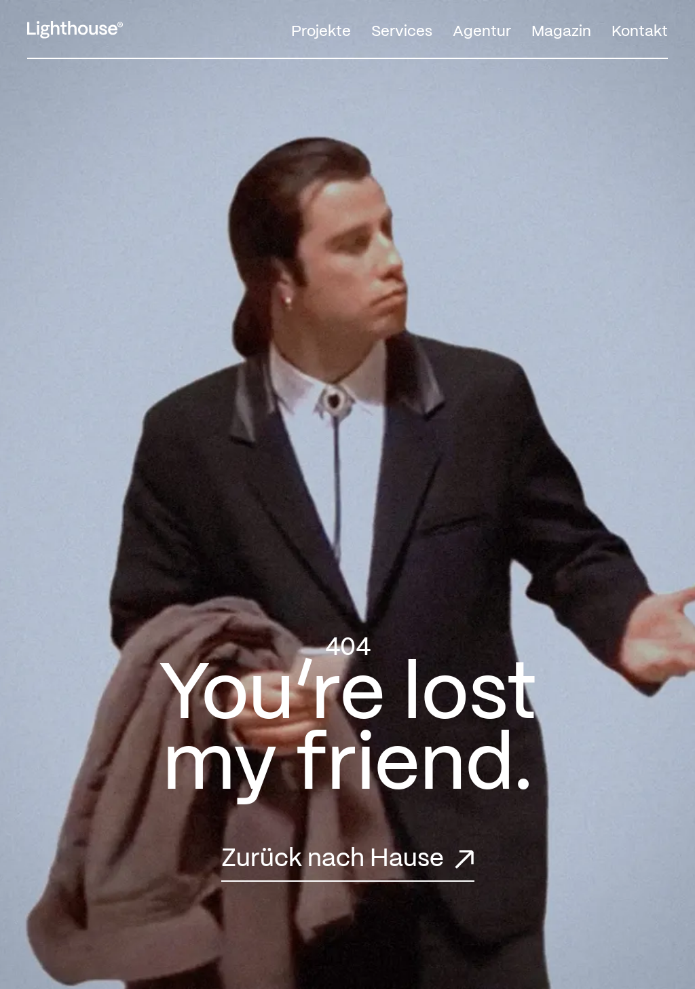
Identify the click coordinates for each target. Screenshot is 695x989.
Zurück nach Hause (332, 859)
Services (401, 31)
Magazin (561, 31)
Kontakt (640, 31)
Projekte (321, 31)
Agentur (482, 31)
